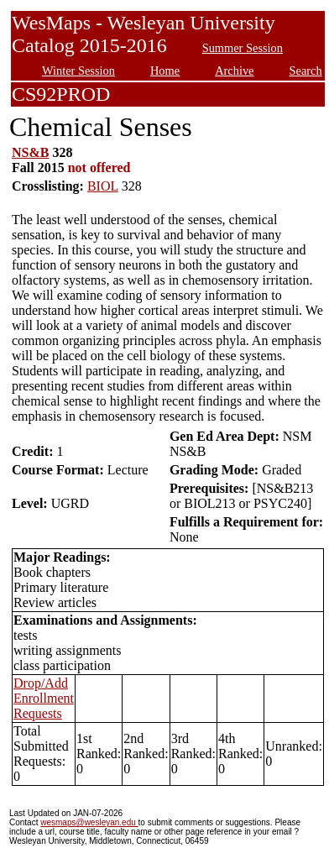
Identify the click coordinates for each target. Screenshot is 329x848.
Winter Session (78, 70)
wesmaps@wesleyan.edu (89, 822)
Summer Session (242, 48)
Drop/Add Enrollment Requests (43, 698)
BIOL (102, 186)
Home (165, 70)
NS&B (30, 152)
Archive (234, 70)
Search (306, 70)
